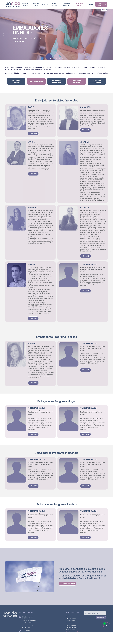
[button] (66, 4)
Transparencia (70, 629)
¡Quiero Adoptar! (55, 4)
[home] (13, 4)
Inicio (67, 616)
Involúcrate (45, 4)
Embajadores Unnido (79, 4)
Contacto (90, 4)
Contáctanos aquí (67, 584)
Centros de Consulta (72, 627)
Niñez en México (25, 4)
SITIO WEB (33, 133)
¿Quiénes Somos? (35, 4)
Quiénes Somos (70, 620)
